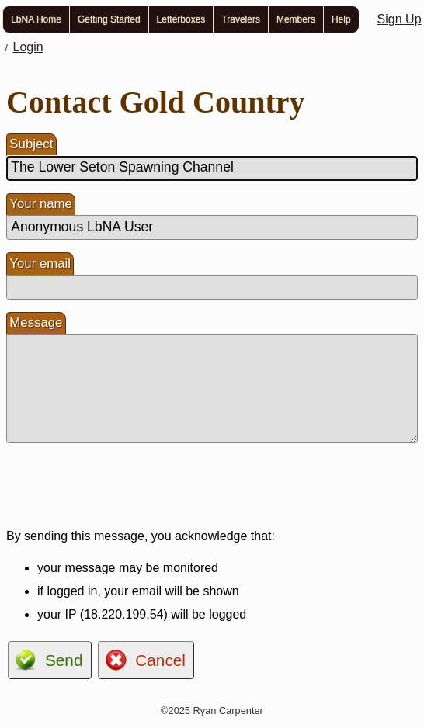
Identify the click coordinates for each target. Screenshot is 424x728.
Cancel (160, 660)
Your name (40, 203)
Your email (40, 263)
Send (64, 660)
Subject (31, 144)
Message (35, 322)
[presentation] (124, 486)
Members (295, 19)
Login (28, 47)
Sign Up (399, 19)
